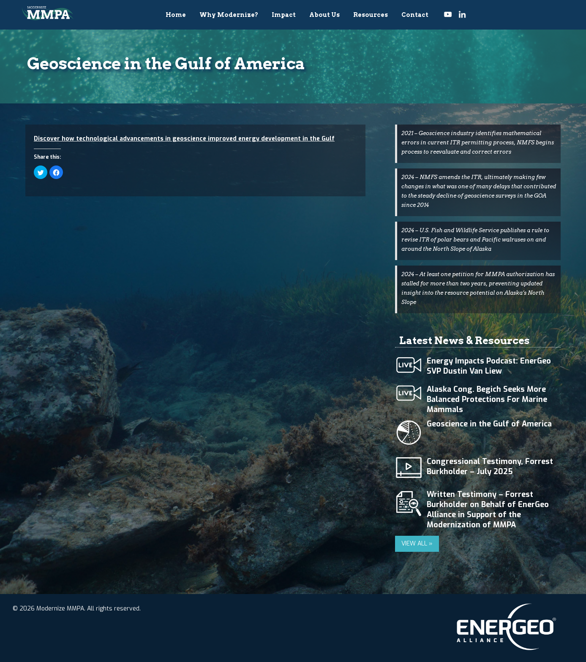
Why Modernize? (228, 14)
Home (176, 14)
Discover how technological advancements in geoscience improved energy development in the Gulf (184, 139)
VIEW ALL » (417, 544)
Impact (284, 14)
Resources (370, 14)
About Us (324, 14)
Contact (414, 14)
